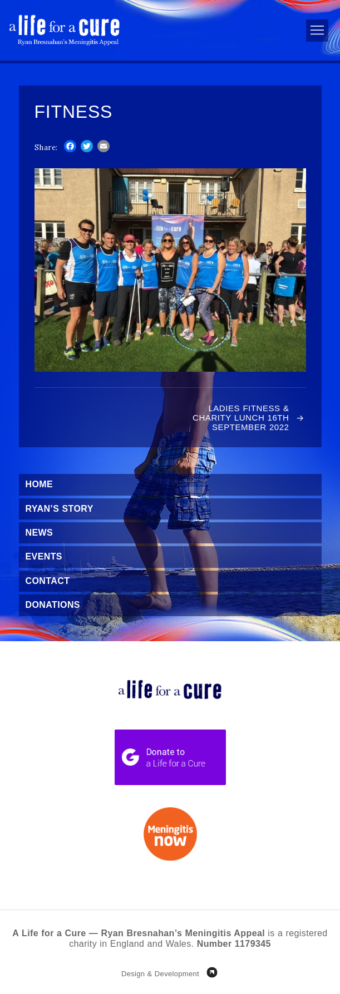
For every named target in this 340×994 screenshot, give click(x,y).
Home (39, 484)
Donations (53, 605)
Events (44, 556)
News (39, 532)
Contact (48, 581)
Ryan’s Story (59, 508)
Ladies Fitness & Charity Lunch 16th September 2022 (241, 417)
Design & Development (160, 974)
